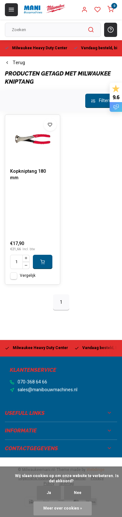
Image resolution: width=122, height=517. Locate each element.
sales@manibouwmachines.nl (47, 390)
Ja (49, 493)
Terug (15, 63)
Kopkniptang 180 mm (28, 174)
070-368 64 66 (32, 382)
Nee (77, 493)
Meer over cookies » (62, 508)
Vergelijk (27, 275)
